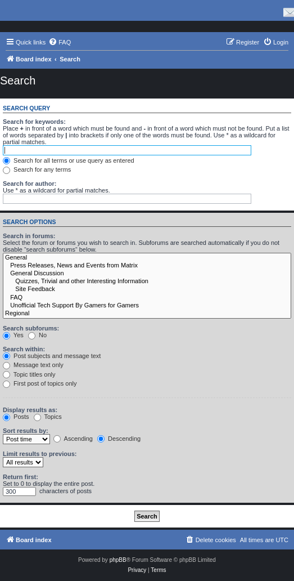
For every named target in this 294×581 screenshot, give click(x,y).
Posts (16, 416)
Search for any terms (37, 169)
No (37, 335)
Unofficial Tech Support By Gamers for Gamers (147, 306)
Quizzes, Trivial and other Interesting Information (147, 281)
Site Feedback (147, 289)
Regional (147, 314)
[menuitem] (59, 42)
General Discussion (147, 274)
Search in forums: (29, 236)
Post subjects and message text (52, 355)
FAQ (147, 298)
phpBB (118, 560)
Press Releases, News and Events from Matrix (147, 266)
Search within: (24, 349)
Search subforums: (31, 328)
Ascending (73, 438)
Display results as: (30, 409)
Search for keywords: (34, 121)
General (147, 258)
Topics (48, 416)
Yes (13, 335)
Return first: (20, 476)
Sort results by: (25, 430)
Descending (119, 438)
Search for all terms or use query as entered (68, 160)
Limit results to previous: (39, 453)
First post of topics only (40, 383)
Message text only (33, 364)
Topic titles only (29, 374)
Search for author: (29, 183)
